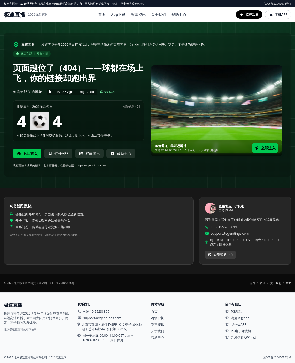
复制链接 (107, 92)
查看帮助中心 (220, 254)
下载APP (278, 14)
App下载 (118, 14)
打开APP (58, 153)
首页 (102, 14)
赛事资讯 (138, 14)
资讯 (262, 283)
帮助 (288, 283)
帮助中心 (178, 14)
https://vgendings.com (91, 165)
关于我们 (158, 14)
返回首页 (27, 153)
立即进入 (265, 147)
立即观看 (249, 14)
